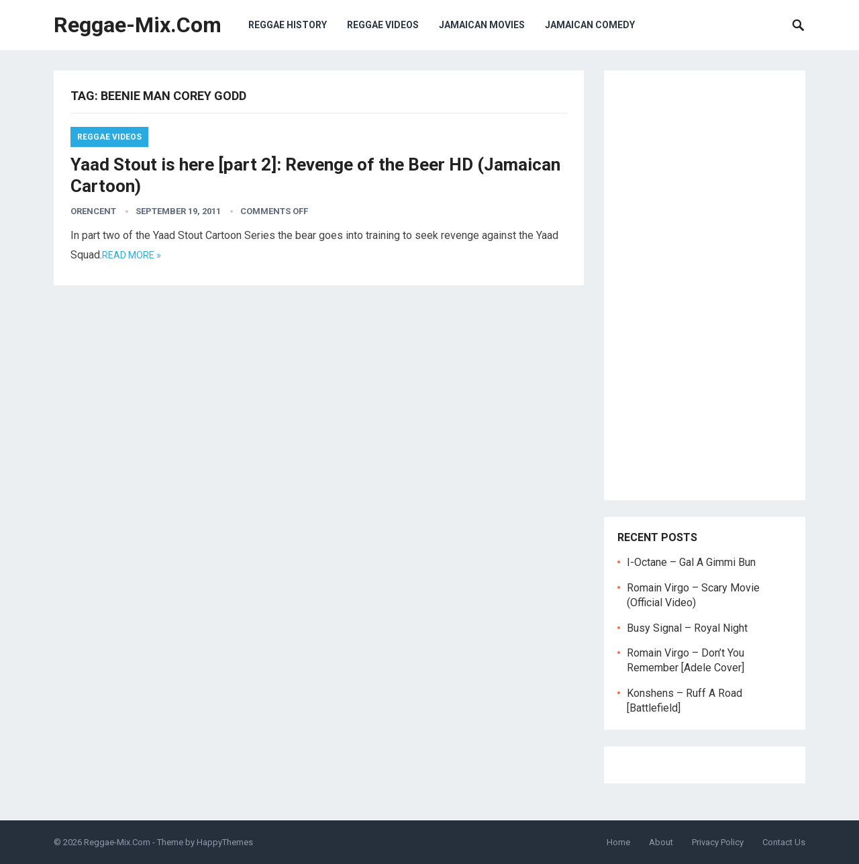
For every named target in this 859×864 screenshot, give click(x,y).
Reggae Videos (383, 24)
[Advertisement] (704, 285)
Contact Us (783, 842)
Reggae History (287, 24)
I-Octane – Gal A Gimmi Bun (691, 562)
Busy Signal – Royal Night (687, 628)
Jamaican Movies (482, 24)
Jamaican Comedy (590, 24)
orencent (93, 211)
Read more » (131, 255)
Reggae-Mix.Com (137, 25)
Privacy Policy (718, 842)
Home (618, 842)
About (661, 842)
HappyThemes (225, 842)
